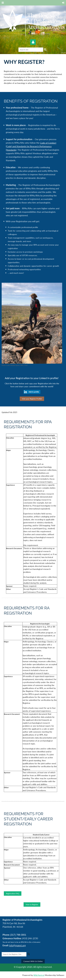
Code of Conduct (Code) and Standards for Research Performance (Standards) (31, 146)
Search (45, 49)
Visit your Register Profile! (32, 399)
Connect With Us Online (33, 961)
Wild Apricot (38, 975)
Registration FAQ (12, 893)
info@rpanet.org (17, 945)
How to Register (32, 904)
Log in (33, 42)
